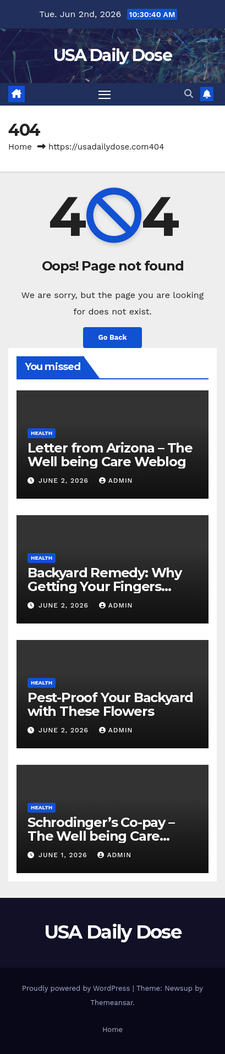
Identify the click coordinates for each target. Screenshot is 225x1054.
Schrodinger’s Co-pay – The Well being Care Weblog (101, 836)
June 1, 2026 (64, 855)
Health (41, 433)
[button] (188, 94)
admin (116, 480)
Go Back (112, 337)
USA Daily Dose (112, 55)
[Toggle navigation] (104, 94)
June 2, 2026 (65, 480)
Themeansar (111, 1002)
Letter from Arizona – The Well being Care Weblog (110, 455)
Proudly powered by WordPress (77, 988)
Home (20, 147)
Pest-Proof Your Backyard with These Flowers (110, 704)
